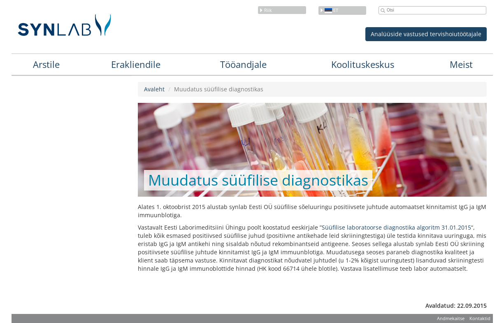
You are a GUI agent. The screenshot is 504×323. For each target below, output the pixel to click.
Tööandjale (243, 64)
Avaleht (154, 89)
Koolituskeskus (362, 64)
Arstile (46, 64)
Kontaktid (479, 318)
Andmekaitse (451, 318)
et (329, 10)
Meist (461, 64)
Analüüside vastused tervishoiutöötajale (426, 34)
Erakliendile (135, 64)
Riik (265, 10)
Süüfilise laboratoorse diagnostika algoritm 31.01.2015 (396, 227)
